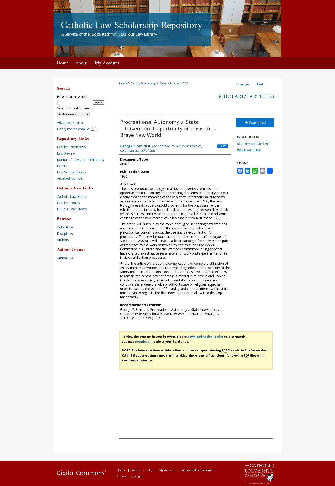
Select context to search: (75, 108)
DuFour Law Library (72, 209)
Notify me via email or (77, 129)
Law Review (66, 153)
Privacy (121, 476)
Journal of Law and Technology (80, 159)
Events (62, 166)
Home (123, 83)
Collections (65, 227)
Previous (243, 84)
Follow (222, 146)
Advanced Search (70, 122)
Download (255, 123)
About (136, 470)
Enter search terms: (71, 96)
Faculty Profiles (68, 203)
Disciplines (65, 233)
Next (260, 84)
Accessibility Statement (198, 470)
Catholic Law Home (72, 196)
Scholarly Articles (245, 97)
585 (185, 83)
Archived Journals (70, 178)
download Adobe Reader (205, 337)
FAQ (150, 470)
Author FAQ (66, 258)
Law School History (71, 172)
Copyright (136, 476)
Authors (63, 240)
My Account (167, 470)
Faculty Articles (169, 83)
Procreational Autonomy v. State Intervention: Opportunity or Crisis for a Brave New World (168, 128)
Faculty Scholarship (143, 83)
